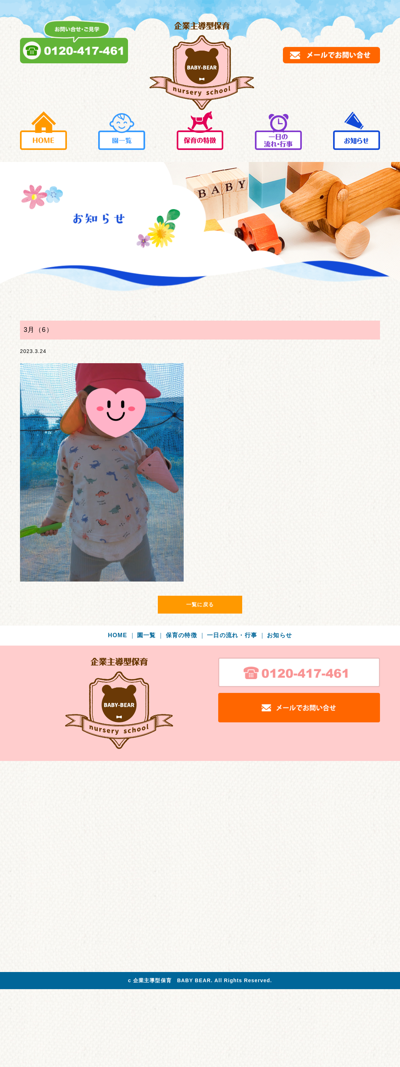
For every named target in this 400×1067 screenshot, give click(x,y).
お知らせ (279, 635)
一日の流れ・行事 (236, 635)
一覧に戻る (200, 604)
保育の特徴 (185, 635)
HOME (122, 635)
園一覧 (150, 635)
